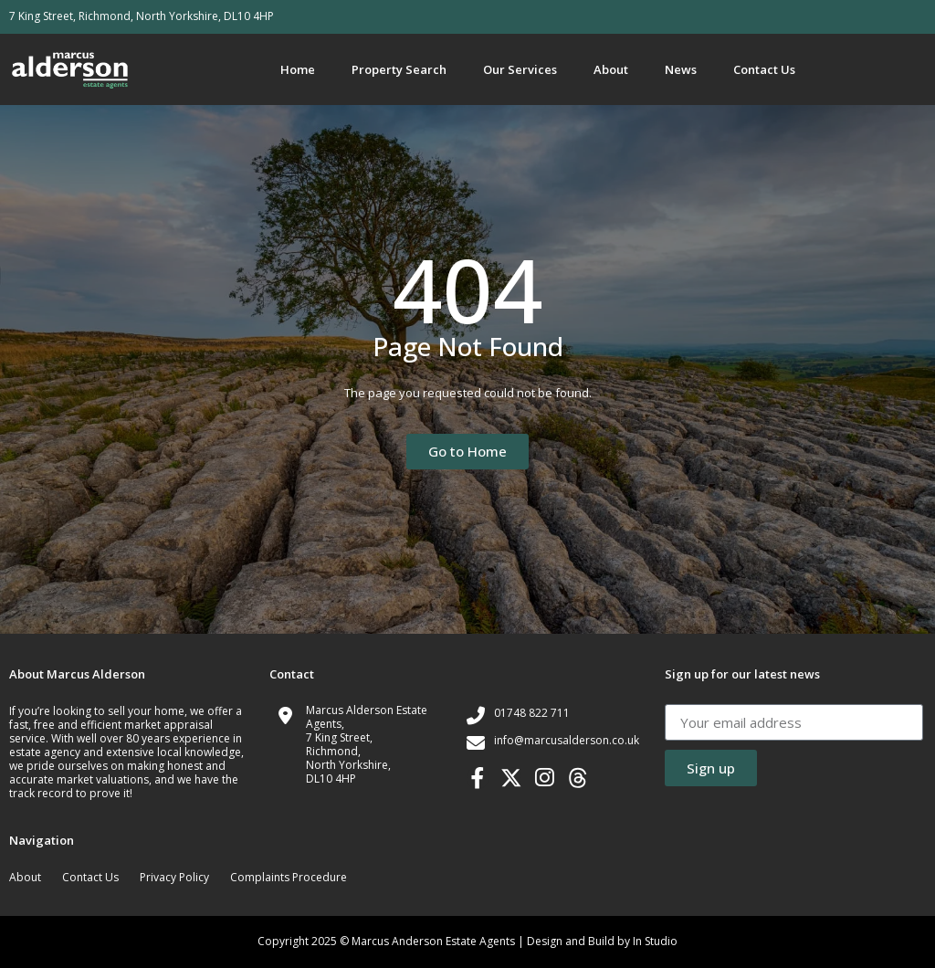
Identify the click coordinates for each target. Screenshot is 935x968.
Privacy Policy (174, 877)
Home (297, 69)
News (681, 69)
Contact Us (764, 69)
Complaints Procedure (288, 877)
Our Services (520, 69)
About (611, 69)
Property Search (399, 69)
